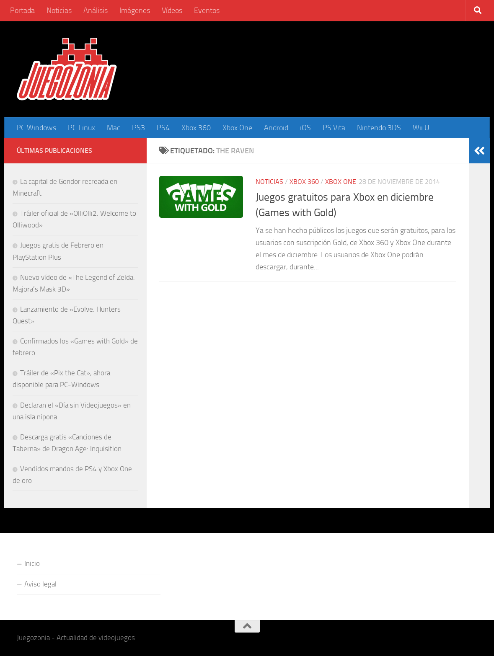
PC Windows (36, 127)
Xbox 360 (196, 127)
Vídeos (172, 10)
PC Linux (81, 127)
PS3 (138, 127)
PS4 (163, 127)
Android (276, 127)
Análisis (95, 10)
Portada (22, 10)
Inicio (32, 563)
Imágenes (134, 10)
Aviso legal (40, 584)
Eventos (207, 10)
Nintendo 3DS (379, 127)
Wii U (421, 127)
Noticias (59, 10)
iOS (305, 127)
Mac (113, 127)
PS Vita (334, 127)
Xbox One (237, 127)
